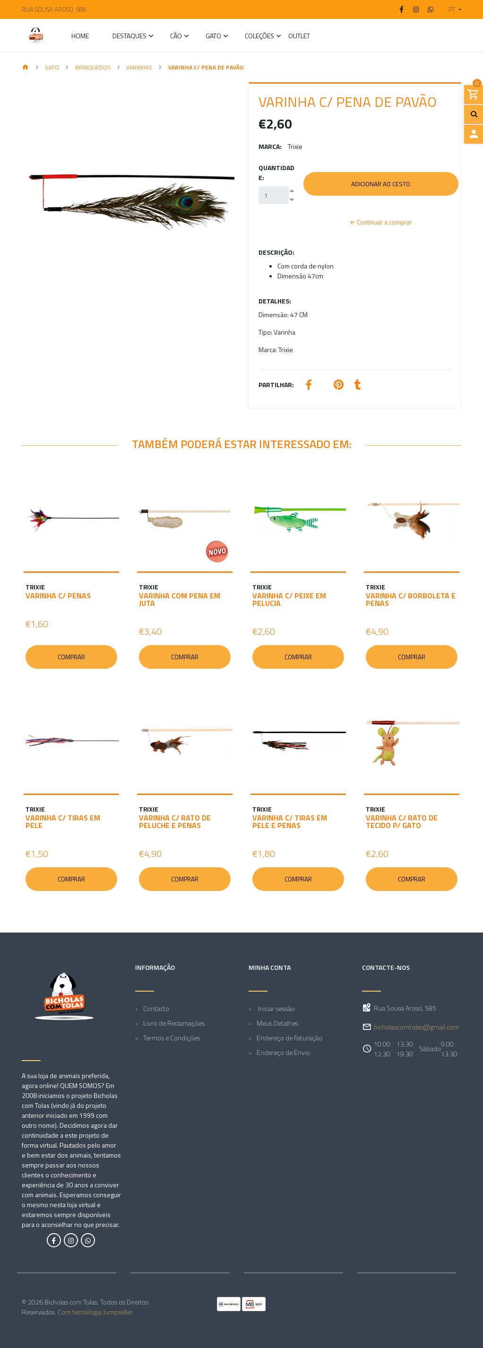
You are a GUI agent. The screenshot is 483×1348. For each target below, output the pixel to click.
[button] (451, 9)
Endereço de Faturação (289, 1038)
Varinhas (139, 67)
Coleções (259, 37)
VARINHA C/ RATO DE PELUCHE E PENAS (175, 821)
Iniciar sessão (276, 1008)
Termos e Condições (171, 1038)
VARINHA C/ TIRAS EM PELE (63, 821)
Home (80, 37)
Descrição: (276, 252)
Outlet (299, 37)
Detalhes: (275, 301)
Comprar (71, 657)
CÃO (176, 37)
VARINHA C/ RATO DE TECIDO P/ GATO (402, 821)
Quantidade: (276, 172)
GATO (213, 37)
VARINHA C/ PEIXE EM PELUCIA (289, 599)
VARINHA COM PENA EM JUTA (179, 599)
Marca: (270, 146)
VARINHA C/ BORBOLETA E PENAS (411, 599)
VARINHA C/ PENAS (58, 595)
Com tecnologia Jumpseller (95, 1312)
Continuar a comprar (381, 222)
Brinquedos (93, 67)
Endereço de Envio (283, 1052)
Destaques (129, 37)
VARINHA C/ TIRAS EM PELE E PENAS (289, 821)
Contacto (156, 1008)
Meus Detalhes (277, 1023)
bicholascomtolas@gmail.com (416, 1027)
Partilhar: (276, 384)
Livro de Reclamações (174, 1023)
